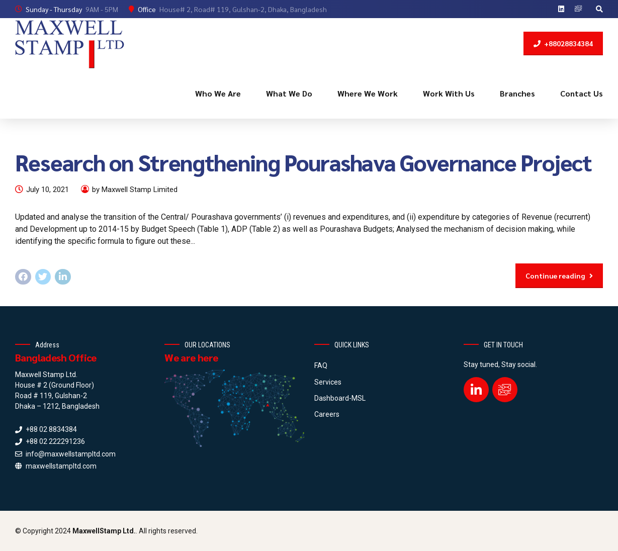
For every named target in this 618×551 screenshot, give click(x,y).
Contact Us (581, 93)
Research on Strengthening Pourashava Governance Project (303, 161)
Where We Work (367, 93)
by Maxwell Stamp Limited (135, 189)
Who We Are (218, 93)
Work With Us (449, 93)
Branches (517, 93)
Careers (326, 414)
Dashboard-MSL (340, 398)
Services (327, 382)
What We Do (289, 93)
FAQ (320, 365)
